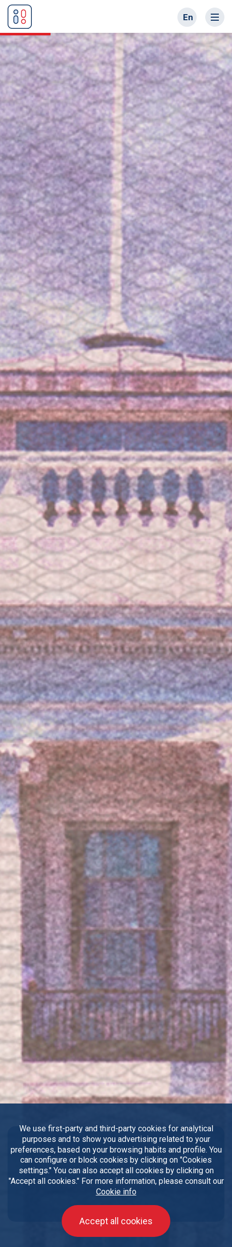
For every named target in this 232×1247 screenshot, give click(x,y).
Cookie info (116, 1191)
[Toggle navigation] (214, 17)
